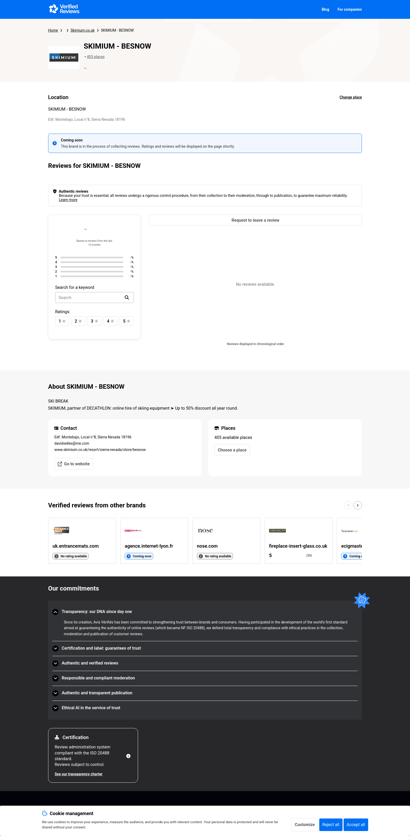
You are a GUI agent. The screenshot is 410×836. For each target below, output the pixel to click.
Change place (351, 97)
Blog (325, 9)
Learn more (68, 200)
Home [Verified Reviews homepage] (53, 30)
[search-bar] (94, 297)
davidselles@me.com (71, 443)
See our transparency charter (78, 774)
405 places (96, 57)
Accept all (356, 824)
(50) (309, 555)
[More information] (128, 756)
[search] (127, 297)
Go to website (74, 463)
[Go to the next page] (358, 505)
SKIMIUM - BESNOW (117, 30)
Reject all (330, 824)
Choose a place (232, 450)
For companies (350, 9)
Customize (305, 824)
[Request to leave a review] (255, 220)
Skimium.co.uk (83, 30)
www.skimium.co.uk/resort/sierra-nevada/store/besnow (100, 450)
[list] (205, 541)
